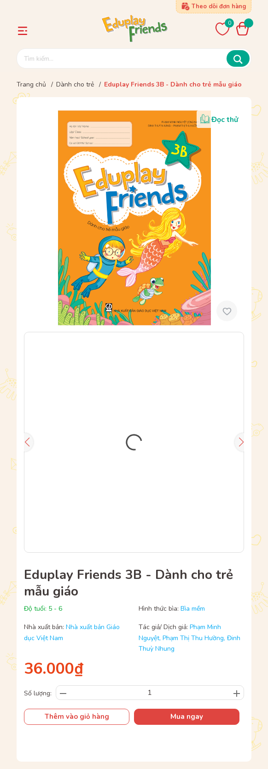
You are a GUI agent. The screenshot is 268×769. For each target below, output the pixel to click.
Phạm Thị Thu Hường (193, 638)
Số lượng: (38, 693)
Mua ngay (186, 716)
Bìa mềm (193, 608)
